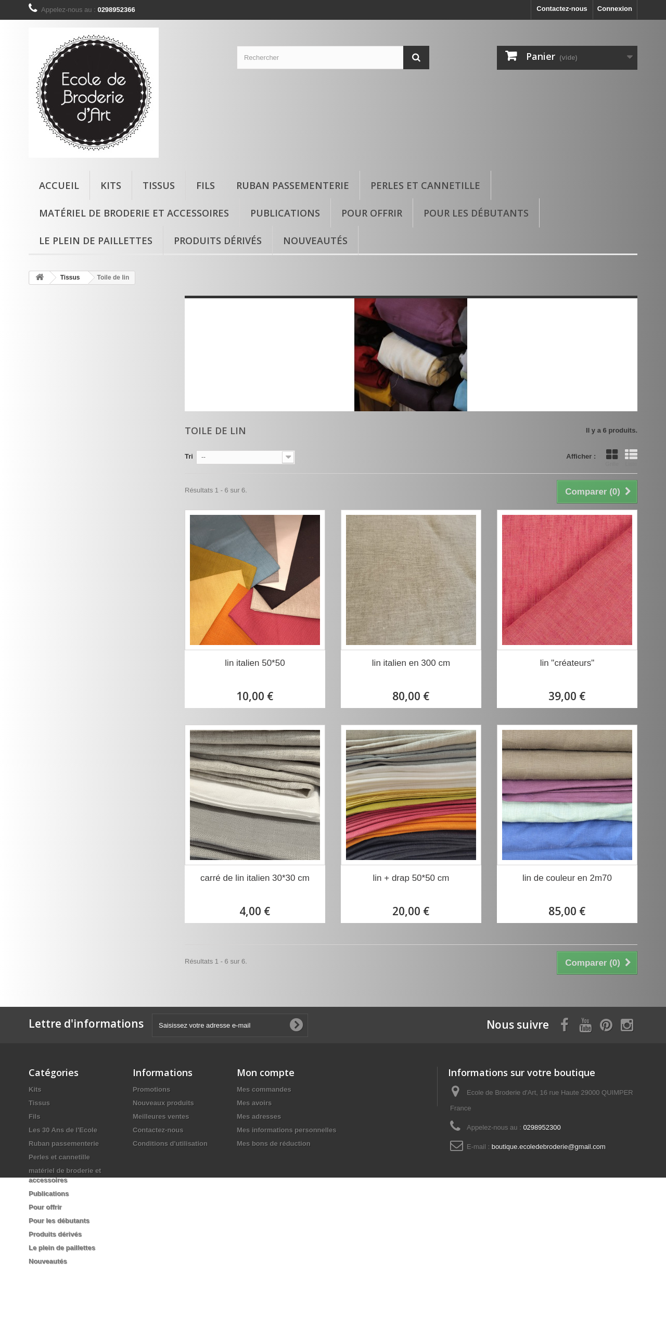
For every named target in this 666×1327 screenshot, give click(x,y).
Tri (189, 456)
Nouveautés (315, 240)
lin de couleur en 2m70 (567, 878)
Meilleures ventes (161, 1116)
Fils (205, 185)
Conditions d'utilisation (170, 1143)
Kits (110, 185)
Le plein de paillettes (95, 240)
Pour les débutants (476, 213)
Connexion (614, 8)
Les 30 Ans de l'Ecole (63, 1130)
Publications (285, 213)
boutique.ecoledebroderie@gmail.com (549, 1147)
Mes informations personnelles (286, 1130)
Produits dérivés (218, 240)
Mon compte (265, 1072)
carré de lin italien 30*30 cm (255, 878)
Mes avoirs (254, 1103)
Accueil (59, 185)
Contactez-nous (561, 8)
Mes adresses (259, 1116)
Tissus (159, 185)
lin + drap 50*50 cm (411, 878)
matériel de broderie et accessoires (134, 213)
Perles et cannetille (425, 185)
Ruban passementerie (292, 185)
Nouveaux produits (163, 1103)
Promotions (151, 1089)
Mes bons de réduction (274, 1143)
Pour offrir (371, 213)
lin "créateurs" (567, 663)
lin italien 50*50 (255, 663)
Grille (612, 457)
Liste (631, 457)
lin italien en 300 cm (411, 663)
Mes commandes (264, 1089)
